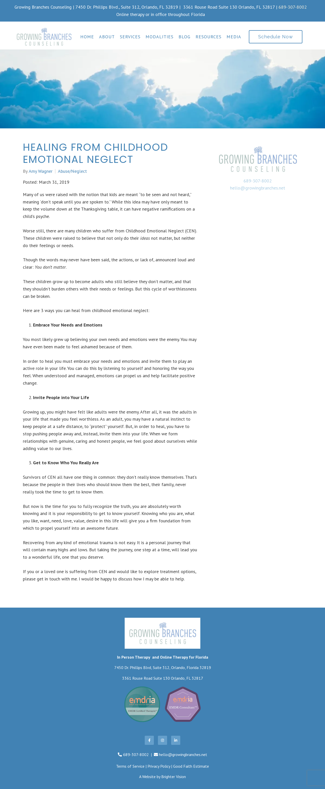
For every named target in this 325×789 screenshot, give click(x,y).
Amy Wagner (41, 171)
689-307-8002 (293, 7)
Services (130, 37)
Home (87, 37)
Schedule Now (275, 36)
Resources (208, 37)
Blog (184, 37)
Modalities (159, 37)
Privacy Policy (159, 766)
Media (233, 37)
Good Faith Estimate (191, 766)
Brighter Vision (173, 776)
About (107, 37)
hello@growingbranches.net (257, 188)
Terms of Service (130, 766)
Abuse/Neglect (72, 171)
